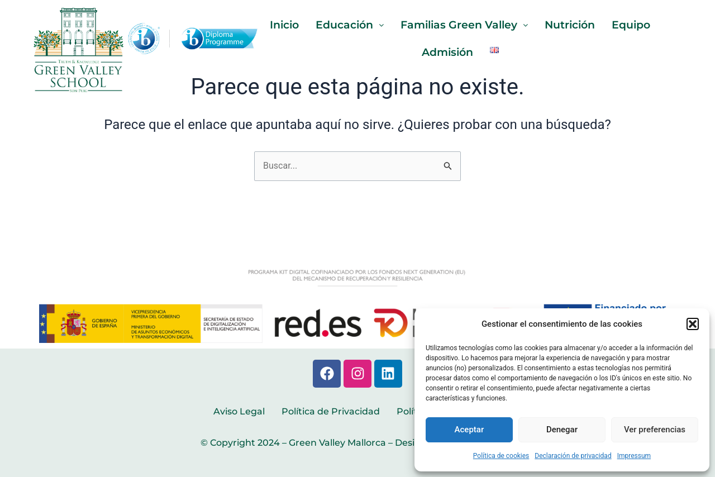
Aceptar (469, 429)
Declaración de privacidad (573, 456)
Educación (344, 25)
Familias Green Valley (464, 25)
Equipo (639, 25)
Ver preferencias (654, 429)
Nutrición (575, 25)
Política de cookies (501, 456)
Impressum (634, 456)
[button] (692, 324)
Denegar (562, 429)
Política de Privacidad (331, 411)
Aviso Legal (239, 411)
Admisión (447, 53)
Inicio (276, 25)
